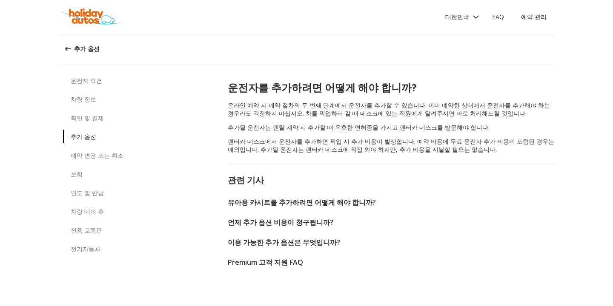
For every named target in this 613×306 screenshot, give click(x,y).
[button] (462, 17)
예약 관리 (534, 17)
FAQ (498, 17)
